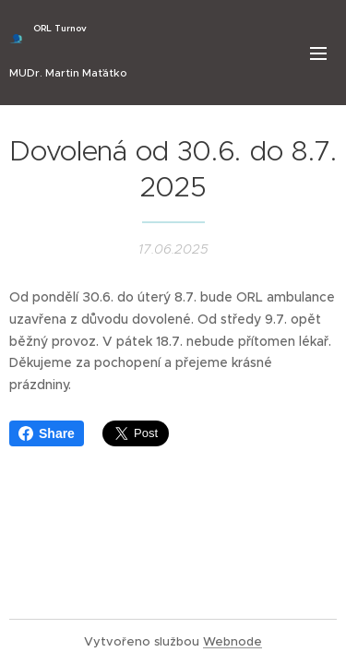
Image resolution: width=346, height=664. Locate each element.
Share (46, 433)
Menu (318, 53)
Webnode (232, 641)
